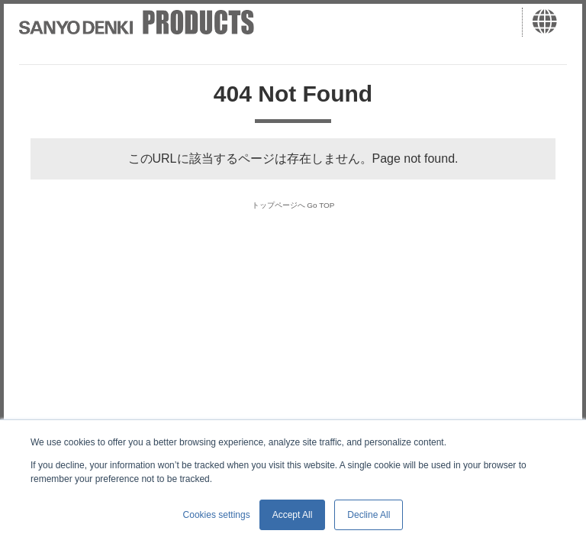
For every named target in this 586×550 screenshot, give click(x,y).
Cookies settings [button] (216, 515)
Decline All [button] (368, 515)
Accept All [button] (292, 515)
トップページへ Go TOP (293, 203)
